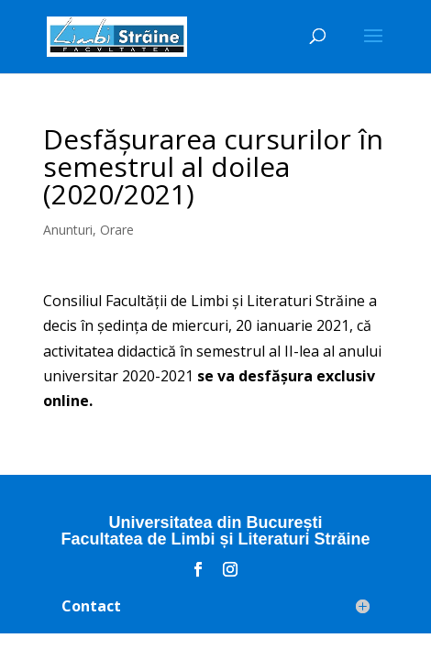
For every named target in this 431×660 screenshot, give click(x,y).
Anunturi (68, 229)
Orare (117, 229)
